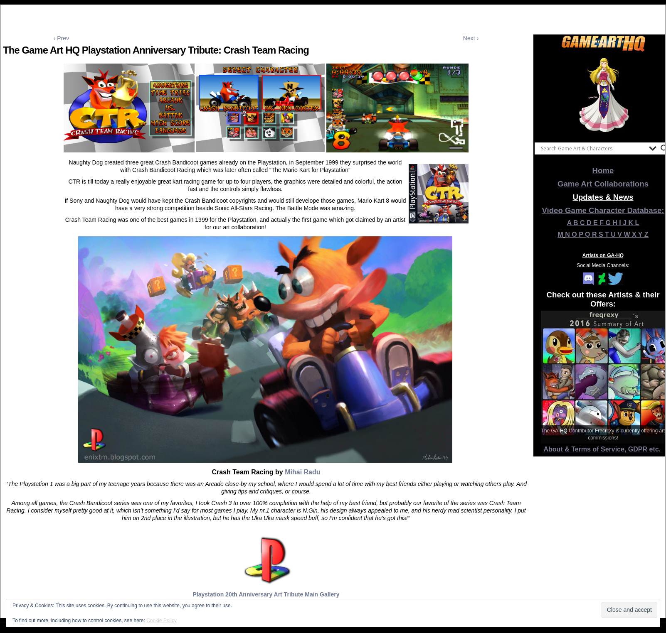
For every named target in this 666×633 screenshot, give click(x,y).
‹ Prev (61, 38)
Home (603, 170)
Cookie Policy (161, 620)
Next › (471, 38)
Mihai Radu (302, 472)
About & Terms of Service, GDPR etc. (603, 449)
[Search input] (593, 148)
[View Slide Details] (603, 95)
